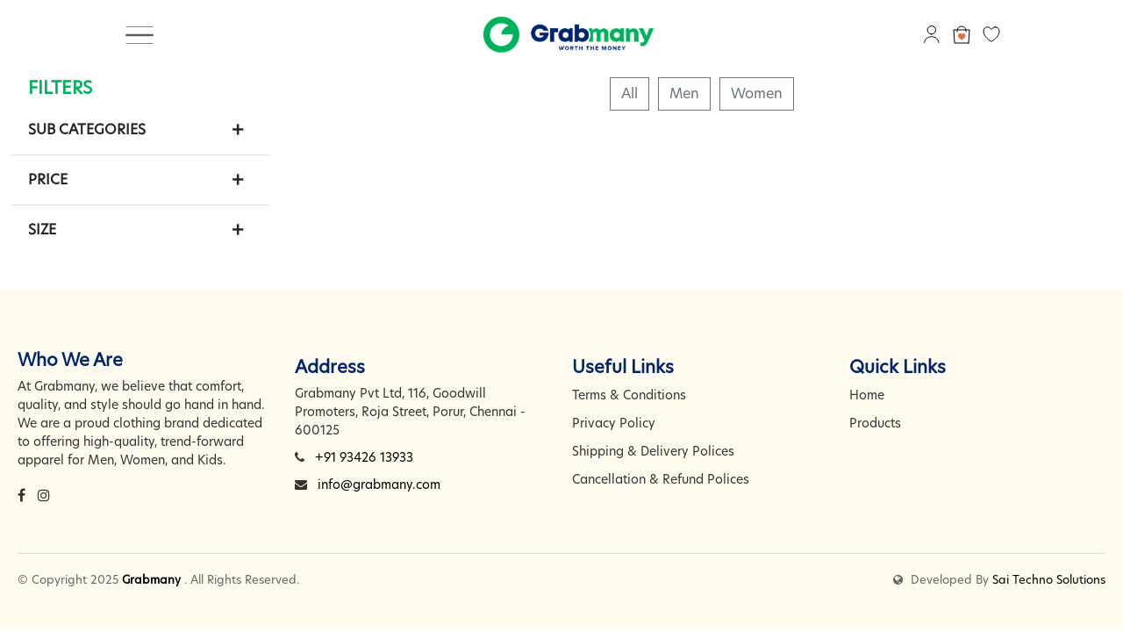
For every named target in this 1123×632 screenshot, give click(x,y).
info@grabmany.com (379, 484)
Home (866, 395)
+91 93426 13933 (364, 457)
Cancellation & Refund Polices (660, 479)
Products (875, 423)
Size (42, 229)
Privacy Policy (613, 423)
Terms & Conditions (629, 395)
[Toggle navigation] (139, 34)
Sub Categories (87, 129)
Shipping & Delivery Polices (653, 451)
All (629, 93)
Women (757, 93)
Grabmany (151, 579)
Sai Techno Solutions (1048, 579)
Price (48, 179)
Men (684, 93)
